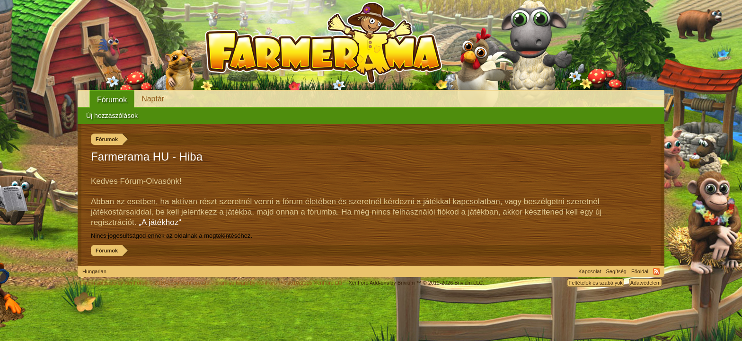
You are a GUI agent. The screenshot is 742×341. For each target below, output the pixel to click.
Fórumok (112, 100)
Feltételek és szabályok (595, 283)
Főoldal (639, 271)
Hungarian (94, 271)
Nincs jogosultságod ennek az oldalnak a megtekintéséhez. (171, 235)
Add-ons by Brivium (416, 283)
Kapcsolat (589, 271)
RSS (656, 271)
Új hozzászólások (112, 115)
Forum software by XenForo (145, 283)
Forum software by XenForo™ (278, 283)
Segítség (616, 271)
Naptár (152, 99)
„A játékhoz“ (160, 222)
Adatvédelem (645, 283)
